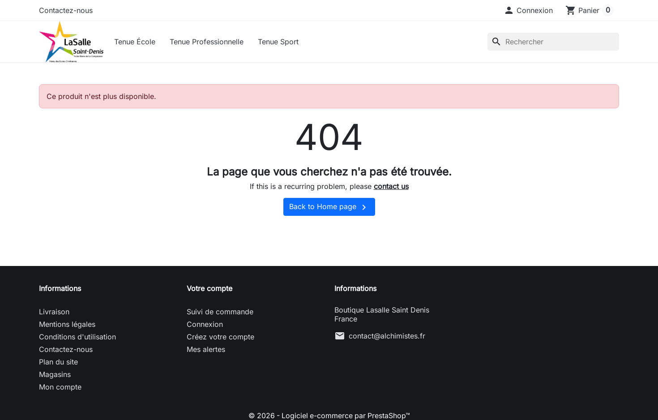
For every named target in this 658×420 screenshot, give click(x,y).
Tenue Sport (279, 41)
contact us (391, 187)
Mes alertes (206, 350)
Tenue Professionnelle (207, 41)
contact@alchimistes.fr (387, 336)
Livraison (54, 312)
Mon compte (60, 387)
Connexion (205, 325)
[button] (528, 10)
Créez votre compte (220, 337)
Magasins (55, 375)
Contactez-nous (66, 10)
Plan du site (58, 362)
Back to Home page (329, 208)
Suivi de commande (220, 312)
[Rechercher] (553, 42)
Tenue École (135, 41)
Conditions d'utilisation (77, 337)
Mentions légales (67, 325)
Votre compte (209, 289)
